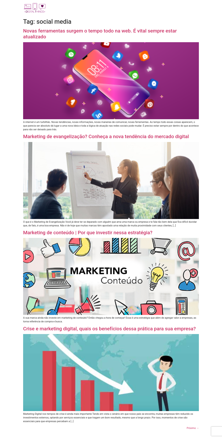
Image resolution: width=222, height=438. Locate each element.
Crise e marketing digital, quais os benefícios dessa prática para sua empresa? (109, 329)
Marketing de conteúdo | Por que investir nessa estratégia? (87, 232)
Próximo (193, 428)
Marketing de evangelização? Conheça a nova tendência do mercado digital (106, 136)
